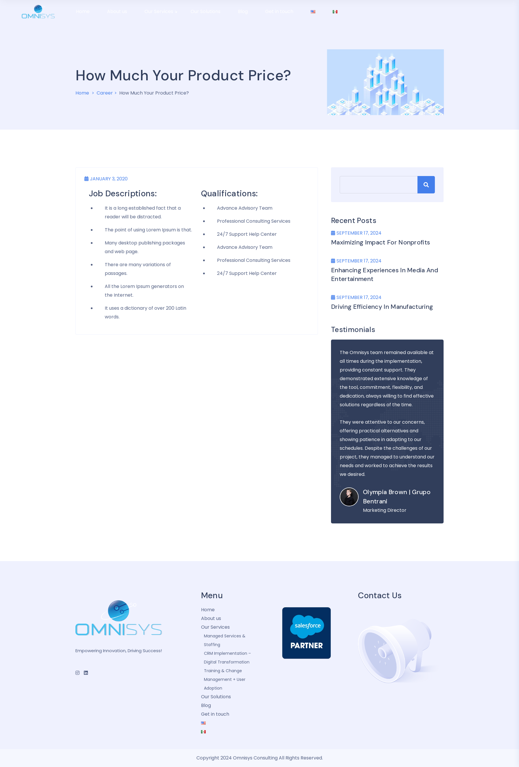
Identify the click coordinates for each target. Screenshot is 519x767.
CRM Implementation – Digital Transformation (227, 657)
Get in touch (215, 714)
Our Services (215, 627)
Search (426, 184)
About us (211, 618)
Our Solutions (216, 696)
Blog (206, 705)
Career (105, 93)
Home (82, 93)
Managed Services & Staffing (224, 640)
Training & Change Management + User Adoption (224, 679)
